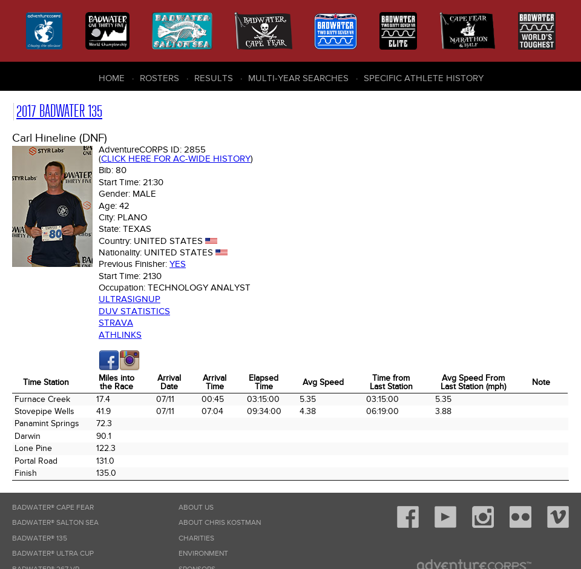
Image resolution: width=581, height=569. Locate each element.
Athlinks (120, 334)
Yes (177, 263)
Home (112, 78)
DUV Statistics (134, 311)
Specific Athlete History (424, 78)
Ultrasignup (129, 299)
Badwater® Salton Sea (55, 523)
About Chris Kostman (220, 523)
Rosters (159, 78)
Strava (116, 322)
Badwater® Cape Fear (53, 507)
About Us (196, 507)
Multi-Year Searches (298, 78)
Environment (203, 553)
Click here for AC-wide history (176, 158)
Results (213, 78)
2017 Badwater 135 (59, 111)
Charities (196, 538)
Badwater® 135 (39, 538)
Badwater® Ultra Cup (53, 553)
